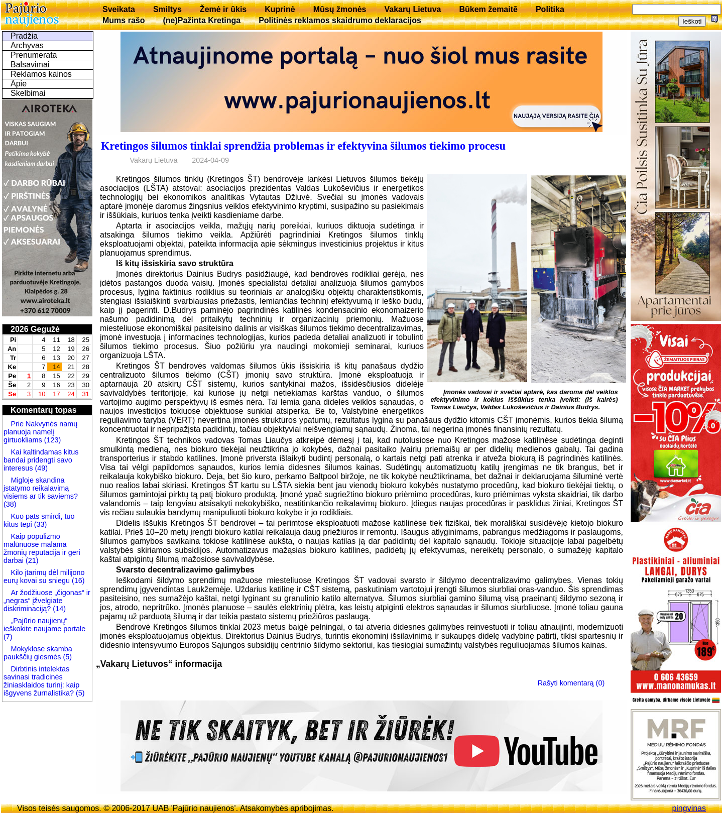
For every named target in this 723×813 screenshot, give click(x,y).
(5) (66, 657)
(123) (51, 440)
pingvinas (689, 808)
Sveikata (118, 9)
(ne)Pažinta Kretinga (201, 20)
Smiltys (167, 9)
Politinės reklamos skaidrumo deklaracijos (340, 20)
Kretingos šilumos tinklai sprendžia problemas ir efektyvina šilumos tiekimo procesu (303, 146)
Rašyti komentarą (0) (571, 682)
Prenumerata (34, 55)
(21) (31, 560)
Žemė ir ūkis (223, 9)
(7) (8, 637)
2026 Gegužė (35, 329)
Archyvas (27, 45)
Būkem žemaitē (488, 9)
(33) (39, 524)
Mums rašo (123, 20)
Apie (19, 83)
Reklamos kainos (41, 74)
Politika (550, 9)
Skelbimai (28, 93)
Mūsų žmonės (340, 9)
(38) (10, 504)
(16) (77, 580)
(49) (40, 468)
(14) (58, 609)
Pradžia (24, 36)
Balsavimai (30, 64)
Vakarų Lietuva (412, 9)
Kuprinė (280, 9)
